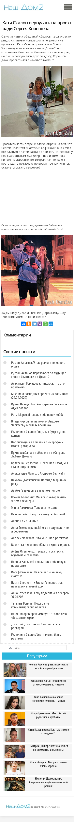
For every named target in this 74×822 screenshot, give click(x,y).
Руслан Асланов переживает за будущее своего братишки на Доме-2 (38, 375)
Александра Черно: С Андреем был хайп (38, 473)
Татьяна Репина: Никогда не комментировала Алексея (30, 605)
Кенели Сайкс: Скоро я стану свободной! (38, 514)
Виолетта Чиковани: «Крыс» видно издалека (40, 545)
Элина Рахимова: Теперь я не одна (34, 508)
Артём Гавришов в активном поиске (35, 490)
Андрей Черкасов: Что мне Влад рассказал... (40, 538)
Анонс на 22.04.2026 (24, 521)
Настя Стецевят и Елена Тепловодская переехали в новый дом (37, 584)
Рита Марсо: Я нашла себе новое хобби (37, 415)
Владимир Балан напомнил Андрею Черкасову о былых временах (35, 423)
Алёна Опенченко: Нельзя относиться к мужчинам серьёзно (37, 553)
